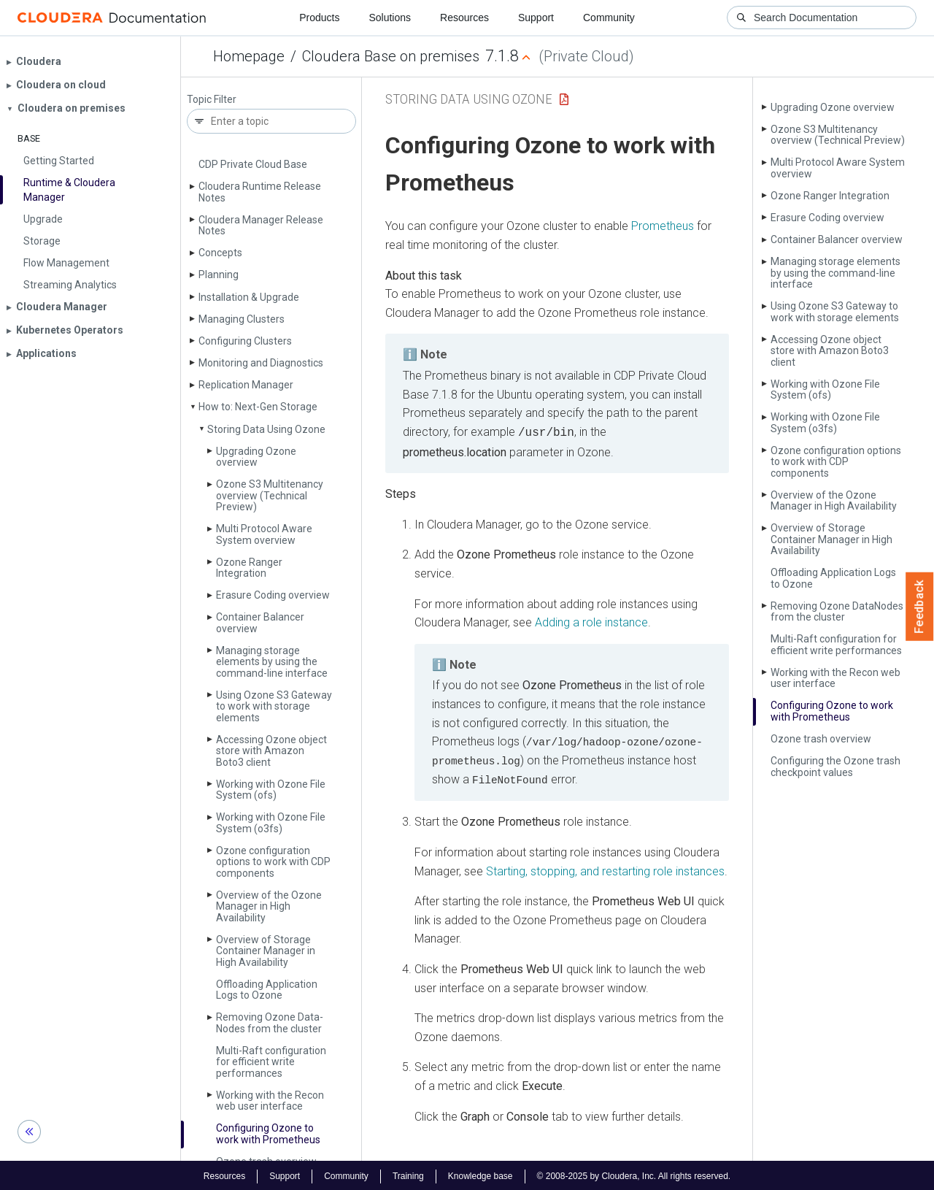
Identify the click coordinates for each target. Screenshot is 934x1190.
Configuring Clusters (245, 341)
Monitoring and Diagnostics (260, 363)
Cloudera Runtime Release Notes (259, 191)
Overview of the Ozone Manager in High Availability (269, 906)
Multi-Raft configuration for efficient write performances (271, 1062)
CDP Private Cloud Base (252, 164)
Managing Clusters (241, 319)
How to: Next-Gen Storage (257, 406)
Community (609, 17)
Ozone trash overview (821, 739)
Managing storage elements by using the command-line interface (272, 662)
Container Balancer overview (260, 622)
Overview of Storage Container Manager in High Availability (265, 951)
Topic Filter (211, 99)
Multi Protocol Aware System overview (264, 534)
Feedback (920, 607)
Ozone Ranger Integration (249, 567)
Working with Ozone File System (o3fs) (270, 822)
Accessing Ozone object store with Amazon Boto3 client (271, 751)
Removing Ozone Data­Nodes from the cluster (269, 1022)
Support (536, 17)
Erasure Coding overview (273, 595)
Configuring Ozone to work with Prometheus (268, 1133)
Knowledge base (480, 1174)
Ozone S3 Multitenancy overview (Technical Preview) (269, 495)
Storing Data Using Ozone (266, 429)
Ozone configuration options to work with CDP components (273, 862)
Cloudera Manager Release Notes (260, 225)
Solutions (389, 17)
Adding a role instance (591, 621)
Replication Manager (245, 385)
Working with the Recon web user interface (270, 1100)
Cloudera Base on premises (390, 56)
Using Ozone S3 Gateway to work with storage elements (274, 706)
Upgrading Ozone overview (256, 456)
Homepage (249, 56)
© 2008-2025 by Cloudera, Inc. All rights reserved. (634, 1174)
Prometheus (662, 226)
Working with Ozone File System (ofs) (270, 789)
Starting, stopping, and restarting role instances (605, 868)
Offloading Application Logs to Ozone (266, 989)
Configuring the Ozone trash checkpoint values (835, 766)
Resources (464, 17)
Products (319, 17)
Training (408, 1174)
